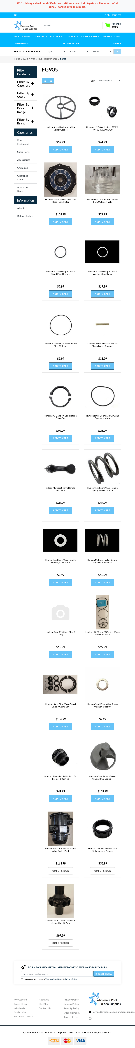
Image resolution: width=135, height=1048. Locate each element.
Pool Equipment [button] (22, 36)
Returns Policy (25, 215)
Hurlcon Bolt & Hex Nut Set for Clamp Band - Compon (102, 345)
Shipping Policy (72, 1012)
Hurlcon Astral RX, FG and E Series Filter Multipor (60, 345)
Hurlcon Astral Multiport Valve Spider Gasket (60, 128)
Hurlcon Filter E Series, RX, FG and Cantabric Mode (102, 417)
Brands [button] (117, 43)
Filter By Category (25, 83)
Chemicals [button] (72, 36)
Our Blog (44, 1003)
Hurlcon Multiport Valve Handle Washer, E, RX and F (60, 561)
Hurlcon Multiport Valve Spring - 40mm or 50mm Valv (102, 561)
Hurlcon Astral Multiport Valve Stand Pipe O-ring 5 (60, 272)
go (117, 51)
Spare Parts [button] (40, 36)
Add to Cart (60, 149)
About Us (22, 208)
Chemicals (22, 167)
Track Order (20, 1003)
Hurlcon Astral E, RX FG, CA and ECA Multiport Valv (102, 200)
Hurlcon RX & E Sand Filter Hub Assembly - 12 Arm (60, 921)
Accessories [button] (56, 36)
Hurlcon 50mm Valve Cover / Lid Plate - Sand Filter (60, 200)
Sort (93, 80)
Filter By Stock (25, 95)
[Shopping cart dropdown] (113, 25)
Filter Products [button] (23, 72)
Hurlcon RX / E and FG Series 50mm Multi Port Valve (103, 633)
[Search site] (101, 25)
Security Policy (71, 1008)
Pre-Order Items (111, 36)
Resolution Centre (23, 1016)
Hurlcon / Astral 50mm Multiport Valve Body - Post (60, 849)
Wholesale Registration (20, 1010)
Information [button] (22, 43)
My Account (20, 999)
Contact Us (45, 1008)
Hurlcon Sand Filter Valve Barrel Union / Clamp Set (60, 705)
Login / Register (112, 15)
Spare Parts (23, 151)
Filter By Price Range (25, 108)
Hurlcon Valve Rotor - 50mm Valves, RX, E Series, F (102, 777)
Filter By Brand (25, 121)
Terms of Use (71, 1016)
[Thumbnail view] (45, 80)
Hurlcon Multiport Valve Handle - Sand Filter (60, 489)
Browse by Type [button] (71, 43)
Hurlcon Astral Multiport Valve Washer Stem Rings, (102, 272)
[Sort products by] (108, 80)
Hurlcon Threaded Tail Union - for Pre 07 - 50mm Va (60, 777)
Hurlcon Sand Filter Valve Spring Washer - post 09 (102, 705)
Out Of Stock (60, 870)
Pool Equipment (23, 142)
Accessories (23, 159)
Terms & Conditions (54, 979)
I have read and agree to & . (49, 979)
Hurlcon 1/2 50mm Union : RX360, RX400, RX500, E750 (102, 128)
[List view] (51, 80)
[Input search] (70, 25)
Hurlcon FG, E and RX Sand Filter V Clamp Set (60, 417)
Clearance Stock (90, 36)
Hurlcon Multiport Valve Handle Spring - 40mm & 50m (102, 489)
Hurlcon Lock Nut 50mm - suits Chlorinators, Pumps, (102, 849)
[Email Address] (57, 974)
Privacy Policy (71, 979)
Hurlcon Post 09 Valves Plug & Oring (60, 633)
